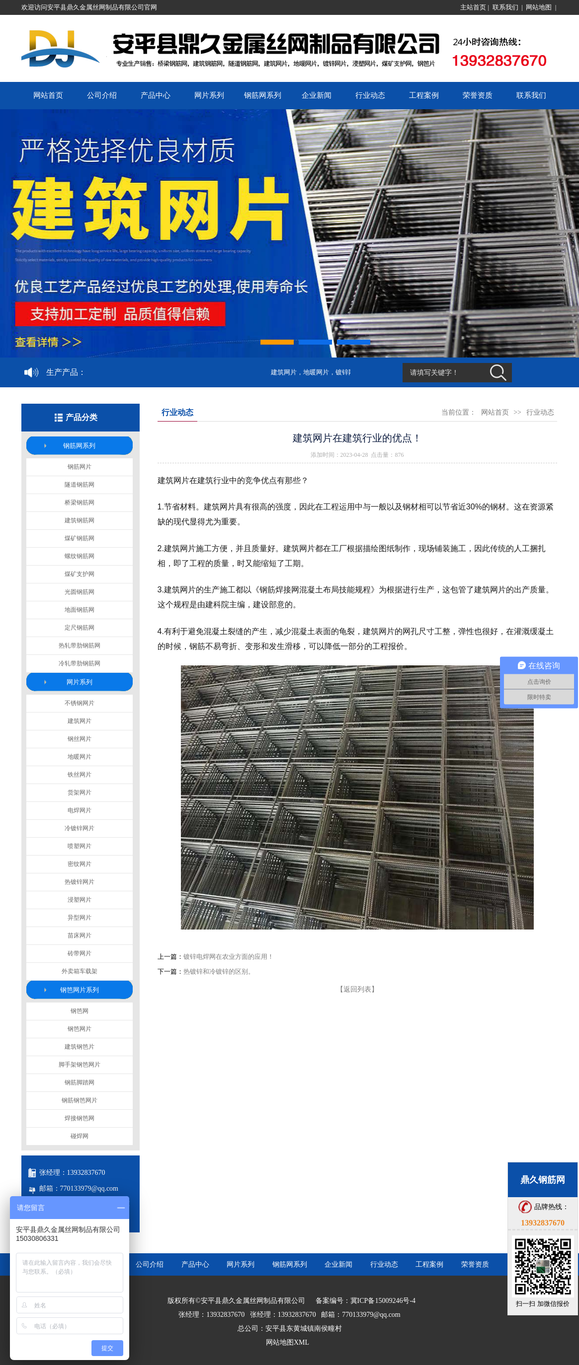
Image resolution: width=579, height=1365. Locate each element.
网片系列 (209, 95)
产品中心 (155, 95)
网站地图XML (287, 1342)
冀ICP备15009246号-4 (382, 1300)
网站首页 (48, 95)
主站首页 (473, 7)
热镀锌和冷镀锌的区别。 (218, 971)
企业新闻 (316, 95)
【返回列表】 (357, 989)
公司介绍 (102, 95)
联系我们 (505, 7)
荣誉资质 (478, 95)
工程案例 (424, 95)
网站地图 (539, 7)
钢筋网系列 (262, 95)
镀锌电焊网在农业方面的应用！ (228, 956)
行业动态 (370, 95)
